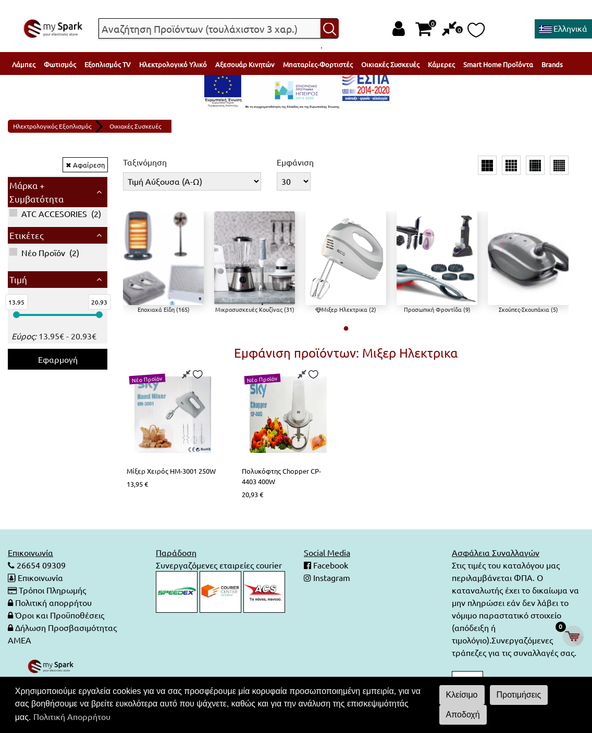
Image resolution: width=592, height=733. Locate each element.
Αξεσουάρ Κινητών (245, 64)
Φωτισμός (60, 64)
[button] (345, 328)
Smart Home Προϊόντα (498, 64)
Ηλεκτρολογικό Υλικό (173, 64)
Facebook (329, 565)
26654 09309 (40, 565)
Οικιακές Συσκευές (390, 64)
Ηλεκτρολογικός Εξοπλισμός (52, 126)
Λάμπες (23, 64)
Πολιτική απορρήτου (53, 602)
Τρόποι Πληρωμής (52, 590)
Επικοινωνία (40, 577)
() (55, 213)
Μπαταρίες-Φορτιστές (318, 64)
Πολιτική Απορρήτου (71, 716)
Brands (552, 64)
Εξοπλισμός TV (107, 64)
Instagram (330, 577)
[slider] (16, 314)
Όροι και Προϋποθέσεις (59, 615)
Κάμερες (441, 64)
